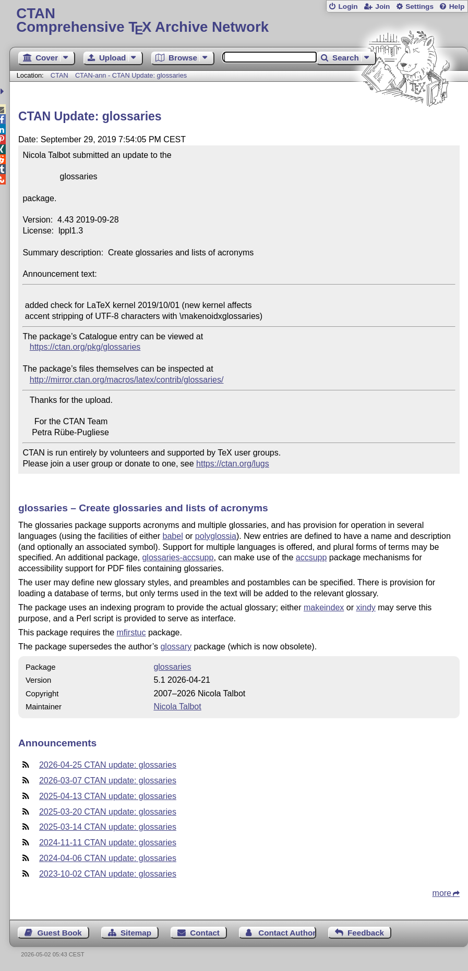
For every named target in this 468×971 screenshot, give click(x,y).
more (442, 893)
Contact (205, 932)
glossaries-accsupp (177, 557)
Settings (419, 6)
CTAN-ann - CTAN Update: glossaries (131, 75)
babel (173, 536)
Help (457, 6)
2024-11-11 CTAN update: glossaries (107, 842)
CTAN (59, 75)
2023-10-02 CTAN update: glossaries (107, 873)
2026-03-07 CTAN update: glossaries (107, 780)
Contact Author (287, 932)
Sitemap (136, 932)
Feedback (365, 932)
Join (382, 6)
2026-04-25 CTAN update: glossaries (107, 764)
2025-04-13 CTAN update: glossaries (107, 796)
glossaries (172, 666)
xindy (365, 607)
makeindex (324, 607)
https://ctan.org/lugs (232, 463)
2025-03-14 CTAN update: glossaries (107, 826)
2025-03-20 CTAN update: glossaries (107, 811)
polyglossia (215, 536)
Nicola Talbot (177, 706)
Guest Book (59, 932)
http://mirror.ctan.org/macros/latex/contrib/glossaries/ (127, 379)
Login (347, 6)
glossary (175, 646)
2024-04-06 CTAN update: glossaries (107, 858)
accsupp (311, 557)
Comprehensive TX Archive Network (238, 20)
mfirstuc (131, 632)
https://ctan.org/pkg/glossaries (85, 346)
